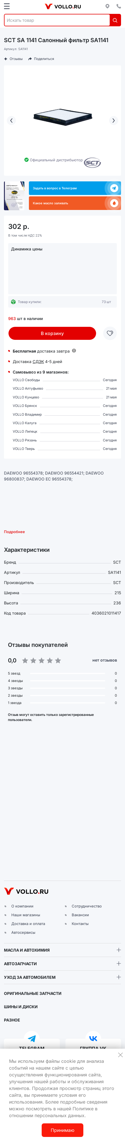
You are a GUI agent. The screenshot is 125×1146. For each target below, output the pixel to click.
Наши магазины (25, 915)
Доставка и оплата (28, 923)
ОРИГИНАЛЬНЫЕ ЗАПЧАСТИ (33, 993)
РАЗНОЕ (12, 1020)
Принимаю (62, 1130)
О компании (22, 906)
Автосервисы (23, 932)
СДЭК (38, 361)
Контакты (80, 923)
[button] (62, 805)
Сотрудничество (87, 906)
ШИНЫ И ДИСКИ (21, 1006)
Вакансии (80, 915)
